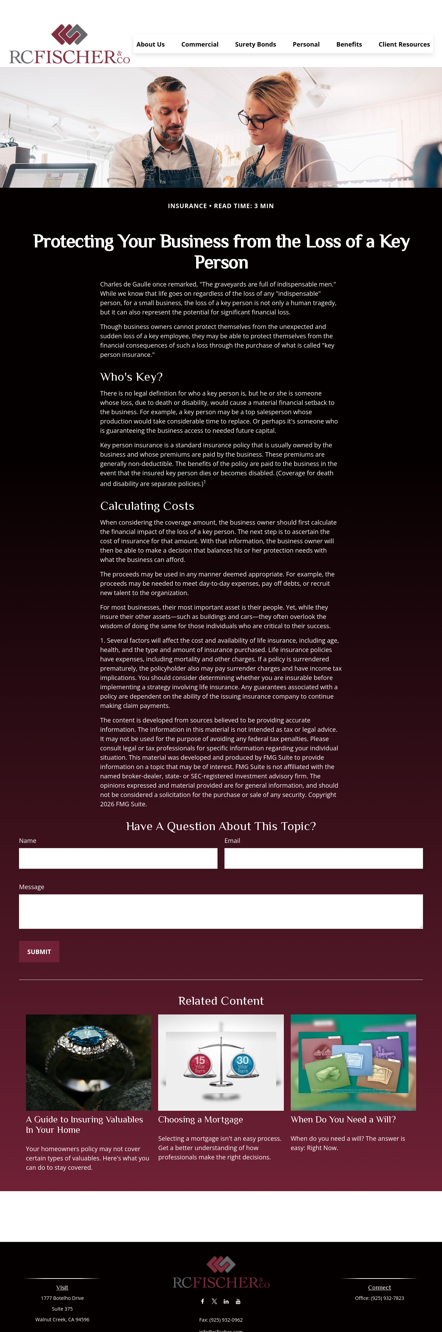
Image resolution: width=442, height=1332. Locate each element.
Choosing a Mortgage (200, 1098)
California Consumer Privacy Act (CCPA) (244, 1323)
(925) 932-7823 (387, 1277)
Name (27, 820)
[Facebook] (202, 1280)
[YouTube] (238, 1280)
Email (232, 820)
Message (31, 866)
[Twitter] (214, 1280)
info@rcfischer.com (221, 1311)
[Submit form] (39, 931)
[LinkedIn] (226, 1280)
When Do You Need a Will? (343, 1098)
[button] (150, 23)
